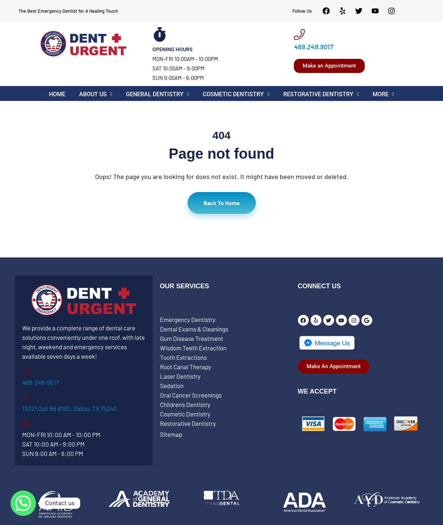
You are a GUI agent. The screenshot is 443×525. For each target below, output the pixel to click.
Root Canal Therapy (185, 366)
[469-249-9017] (25, 371)
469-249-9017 (40, 382)
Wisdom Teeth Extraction (193, 347)
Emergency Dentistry (188, 319)
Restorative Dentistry (320, 94)
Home (58, 94)
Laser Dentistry (180, 376)
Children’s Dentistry (185, 404)
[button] (96, 94)
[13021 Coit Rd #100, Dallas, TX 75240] (25, 398)
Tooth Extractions (183, 357)
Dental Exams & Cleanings (194, 329)
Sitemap (171, 434)
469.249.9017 (313, 46)
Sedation (172, 385)
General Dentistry (158, 94)
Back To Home (222, 202)
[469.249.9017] (299, 34)
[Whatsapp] (23, 503)
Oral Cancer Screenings (191, 395)
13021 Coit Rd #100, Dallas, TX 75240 (69, 408)
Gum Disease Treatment (191, 338)
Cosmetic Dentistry (236, 94)
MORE (382, 94)
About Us (96, 94)
